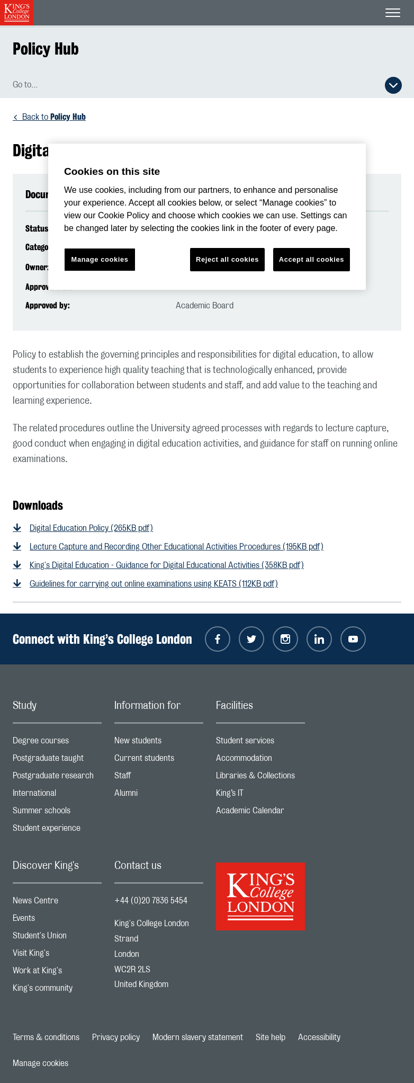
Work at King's (57, 973)
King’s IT (260, 795)
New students (158, 743)
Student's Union (57, 938)
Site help (270, 1037)
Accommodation (260, 760)
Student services (260, 743)
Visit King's (57, 955)
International (57, 795)
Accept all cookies (311, 259)
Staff (158, 778)
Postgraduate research (57, 778)
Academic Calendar (260, 813)
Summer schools (57, 813)
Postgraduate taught (57, 760)
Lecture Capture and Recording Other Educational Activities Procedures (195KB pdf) (176, 547)
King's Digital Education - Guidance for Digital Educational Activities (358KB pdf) (167, 565)
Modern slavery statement (197, 1037)
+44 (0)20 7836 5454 (150, 900)
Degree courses (57, 743)
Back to (54, 117)
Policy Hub (46, 48)
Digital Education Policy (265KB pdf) (91, 528)
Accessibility (319, 1037)
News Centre (57, 903)
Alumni (158, 795)
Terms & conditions (46, 1037)
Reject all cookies (227, 259)
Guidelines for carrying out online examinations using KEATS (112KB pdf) (154, 584)
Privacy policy (116, 1037)
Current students (158, 760)
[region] (207, 217)
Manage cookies (40, 1063)
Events (57, 920)
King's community (57, 990)
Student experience (57, 830)
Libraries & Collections (260, 778)
